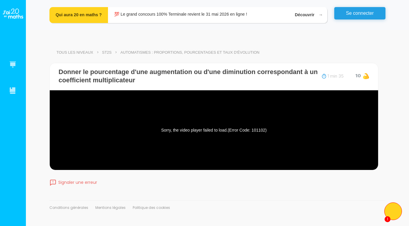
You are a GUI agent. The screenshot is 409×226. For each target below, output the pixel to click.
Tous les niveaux (74, 52)
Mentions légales (110, 207)
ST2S (107, 52)
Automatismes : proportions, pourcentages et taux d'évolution (189, 52)
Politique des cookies (151, 207)
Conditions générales (68, 207)
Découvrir (308, 15)
